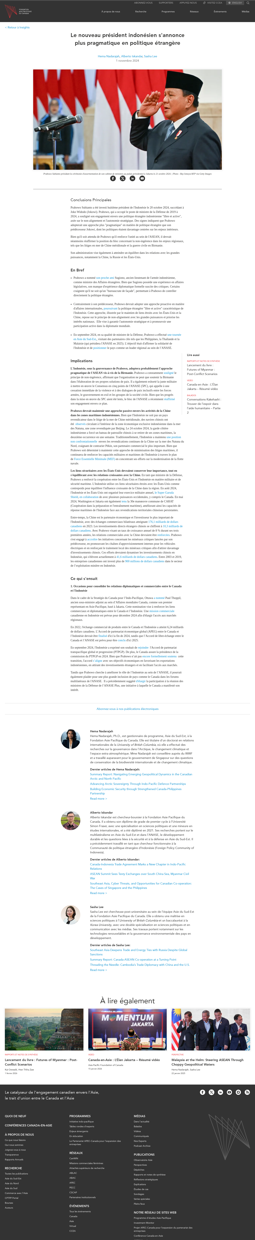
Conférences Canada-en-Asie (28, 1125)
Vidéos (137, 1131)
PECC (72, 1187)
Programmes (168, 11)
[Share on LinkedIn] (132, 178)
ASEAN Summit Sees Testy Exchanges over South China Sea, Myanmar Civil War (139, 876)
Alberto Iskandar (131, 56)
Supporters (166, 2)
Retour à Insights (19, 27)
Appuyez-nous (188, 2)
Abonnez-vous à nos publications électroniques (128, 709)
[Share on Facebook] (113, 178)
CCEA (72, 1231)
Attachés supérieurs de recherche (86, 1168)
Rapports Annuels (14, 1159)
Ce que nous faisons (15, 1140)
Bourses (9, 1203)
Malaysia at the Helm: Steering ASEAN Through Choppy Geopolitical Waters (207, 1062)
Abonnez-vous (143, 2)
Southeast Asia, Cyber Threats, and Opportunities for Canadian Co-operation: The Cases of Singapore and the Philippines (141, 886)
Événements (220, 11)
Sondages (139, 1194)
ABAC (72, 1178)
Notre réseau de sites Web (155, 1212)
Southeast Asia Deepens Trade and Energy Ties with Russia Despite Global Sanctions (138, 952)
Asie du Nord (12, 1183)
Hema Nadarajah (109, 56)
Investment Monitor (144, 1223)
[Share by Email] (142, 178)
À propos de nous (110, 11)
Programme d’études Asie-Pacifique (152, 1218)
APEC (72, 1182)
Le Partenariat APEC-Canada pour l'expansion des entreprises (95, 1143)
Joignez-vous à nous (15, 1149)
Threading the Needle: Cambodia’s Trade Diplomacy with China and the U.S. (140, 965)
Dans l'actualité (141, 1121)
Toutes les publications (16, 1173)
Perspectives (140, 1165)
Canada (73, 1216)
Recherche (140, 11)
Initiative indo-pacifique (81, 1121)
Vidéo (190, 380)
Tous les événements (80, 1211)
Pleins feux (139, 1204)
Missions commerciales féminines (86, 1163)
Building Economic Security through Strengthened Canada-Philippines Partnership (135, 791)
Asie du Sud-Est (13, 1178)
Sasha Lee (150, 56)
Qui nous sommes (14, 1145)
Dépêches (139, 1169)
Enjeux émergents (78, 1131)
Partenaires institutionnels (82, 1197)
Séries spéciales (142, 1199)
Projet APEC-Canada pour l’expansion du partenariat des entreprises (163, 1229)
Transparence (12, 1154)
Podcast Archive (142, 1146)
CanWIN (73, 1158)
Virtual (72, 1226)
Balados (191, 395)
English (237, 3)
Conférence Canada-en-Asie (148, 1235)
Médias (245, 11)
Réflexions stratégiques (146, 1179)
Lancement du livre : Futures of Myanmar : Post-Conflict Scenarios (202, 369)
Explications (140, 1184)
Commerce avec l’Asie (16, 1193)
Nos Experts (140, 1141)
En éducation (76, 1136)
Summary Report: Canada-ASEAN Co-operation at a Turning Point (133, 959)
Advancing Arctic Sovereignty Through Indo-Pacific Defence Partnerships (138, 784)
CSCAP (73, 1192)
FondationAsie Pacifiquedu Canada (25, 11)
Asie (71, 1221)
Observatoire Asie (143, 1160)
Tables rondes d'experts (81, 1126)
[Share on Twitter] (123, 178)
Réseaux (194, 11)
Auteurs (9, 1207)
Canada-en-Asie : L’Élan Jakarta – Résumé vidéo (124, 1060)
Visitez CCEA (212, 2)
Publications (144, 1154)
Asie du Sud (11, 1188)
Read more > (98, 798)
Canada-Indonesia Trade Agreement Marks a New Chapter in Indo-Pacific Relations (138, 867)
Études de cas (141, 1189)
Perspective (178, 1055)
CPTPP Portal (11, 1198)
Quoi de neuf (15, 1116)
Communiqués (141, 1136)
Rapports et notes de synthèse (203, 361)
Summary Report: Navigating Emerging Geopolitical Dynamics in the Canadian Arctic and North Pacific (141, 776)
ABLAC (73, 1173)
